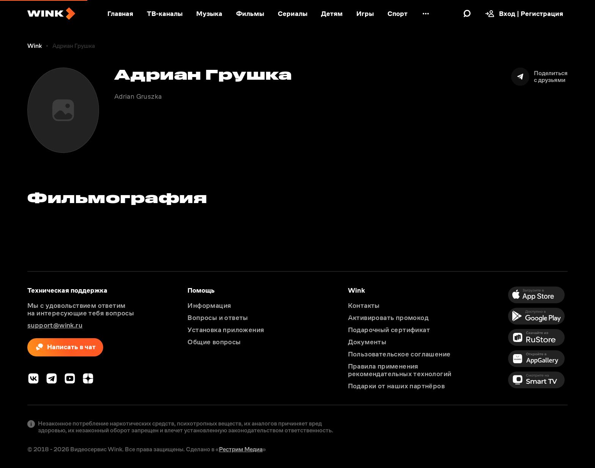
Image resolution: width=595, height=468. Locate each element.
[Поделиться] (539, 77)
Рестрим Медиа (241, 449)
